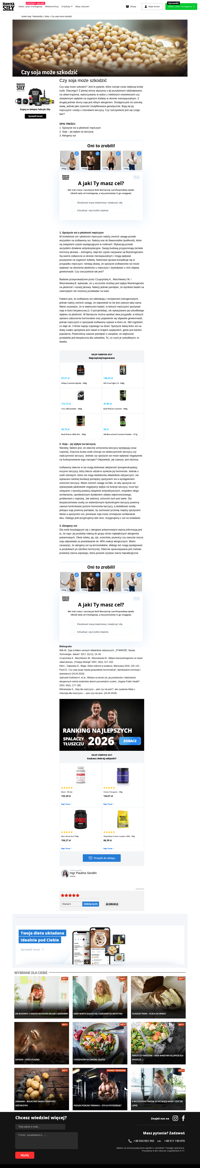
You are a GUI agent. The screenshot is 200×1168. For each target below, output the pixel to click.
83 (91, 1151)
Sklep (42, 1106)
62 (32, 1151)
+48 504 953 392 (143, 1072)
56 (171, 1147)
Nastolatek (82, 1119)
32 (105, 1147)
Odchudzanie (83, 1114)
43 (135, 1147)
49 (152, 1147)
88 (105, 1151)
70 (55, 1151)
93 (119, 1151)
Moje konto (82, 1110)
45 (141, 1147)
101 (142, 1151)
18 (66, 1147)
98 (132, 1151)
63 (35, 1151)
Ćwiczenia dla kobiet (123, 1102)
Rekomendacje (120, 1123)
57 (174, 1147)
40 (127, 1147)
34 (110, 1147)
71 (57, 1151)
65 (41, 1151)
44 (138, 1147)
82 (88, 1151)
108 (169, 1151)
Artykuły (67, 6)
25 (85, 1147)
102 (146, 1151)
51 (157, 1147)
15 (57, 1147)
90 (110, 1151)
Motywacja (119, 1110)
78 (77, 1151)
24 (82, 1147)
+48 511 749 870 (174, 1072)
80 (82, 1151)
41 (130, 1147)
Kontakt (98, 1140)
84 (93, 1151)
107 (166, 1151)
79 (80, 1151)
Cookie (108, 1140)
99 (135, 1151)
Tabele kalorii (120, 1119)
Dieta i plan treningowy (31, 6)
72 (60, 1151)
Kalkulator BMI (120, 1106)
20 (71, 1147)
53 (163, 1147)
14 (55, 1147)
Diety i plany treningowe (51, 1102)
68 (49, 1151)
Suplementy (45, 1119)
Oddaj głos (91, 843)
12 (49, 1147)
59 (180, 1147)
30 (99, 1147)
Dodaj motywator (121, 1114)
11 (46, 1147)
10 (43, 1147)
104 (154, 1151)
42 (132, 1147)
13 (52, 1147)
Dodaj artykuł (71, 1140)
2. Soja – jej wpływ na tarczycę (76, 131)
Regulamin (86, 1140)
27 (91, 1147)
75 (69, 1151)
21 (74, 1147)
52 (160, 1147)
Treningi (44, 1110)
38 (121, 1147)
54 (166, 1147)
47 (146, 1147)
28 (93, 1147)
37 (119, 1147)
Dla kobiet (81, 1106)
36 (116, 1147)
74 (66, 1151)
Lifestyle (81, 1123)
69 (52, 1151)
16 (60, 1147)
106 (162, 1151)
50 (155, 1147)
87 (102, 1151)
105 (158, 1151)
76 (71, 1151)
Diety (42, 1114)
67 (46, 1151)
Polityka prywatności (125, 1140)
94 (121, 1151)
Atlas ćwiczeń (82, 6)
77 (74, 1151)
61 (30, 1151)
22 (77, 1147)
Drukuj (112, 844)
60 (182, 1147)
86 (99, 1151)
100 (138, 1151)
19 (69, 1147)
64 (38, 1151)
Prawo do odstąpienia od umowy (87, 1158)
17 (63, 1147)
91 (113, 1151)
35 (113, 1147)
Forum (117, 1127)
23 (80, 1147)
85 (96, 1151)
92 (116, 1151)
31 (102, 1147)
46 (143, 1147)
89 (107, 1151)
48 (149, 1147)
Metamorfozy (52, 6)
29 (96, 1147)
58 (177, 1147)
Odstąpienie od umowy (117, 1158)
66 (43, 1151)
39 (124, 1147)
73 (63, 1151)
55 (169, 1147)
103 (150, 1151)
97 (130, 1151)
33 (107, 1147)
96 (127, 1151)
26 (88, 1147)
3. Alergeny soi (67, 135)
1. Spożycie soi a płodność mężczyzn (80, 127)
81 (85, 1151)
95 (124, 1151)
